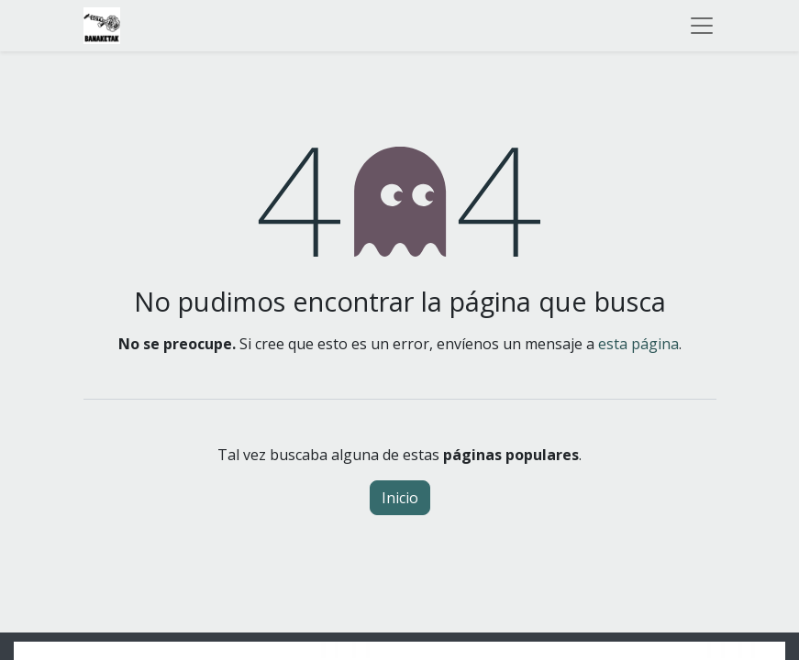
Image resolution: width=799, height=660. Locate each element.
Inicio (400, 498)
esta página (638, 344)
